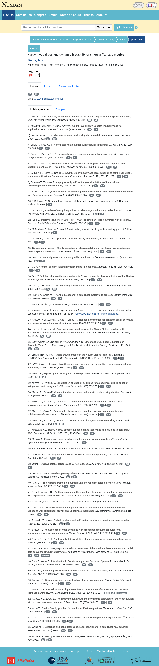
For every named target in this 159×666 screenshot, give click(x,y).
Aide (89, 651)
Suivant (34, 48)
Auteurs (101, 15)
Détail (34, 86)
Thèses (89, 15)
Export (48, 86)
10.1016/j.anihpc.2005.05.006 (48, 98)
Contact (126, 651)
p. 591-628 (136, 39)
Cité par (60, 109)
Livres (53, 15)
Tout (99, 27)
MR (30, 94)
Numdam (45, 555)
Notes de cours (70, 15)
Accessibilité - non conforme (50, 651)
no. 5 (122, 39)
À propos (76, 651)
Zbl (36, 94)
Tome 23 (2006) (106, 39)
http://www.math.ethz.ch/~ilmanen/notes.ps (96, 313)
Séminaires (24, 15)
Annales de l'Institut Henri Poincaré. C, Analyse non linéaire (62, 39)
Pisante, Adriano (37, 60)
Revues (8, 15)
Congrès (40, 15)
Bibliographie (39, 109)
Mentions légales (106, 651)
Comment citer (69, 86)
